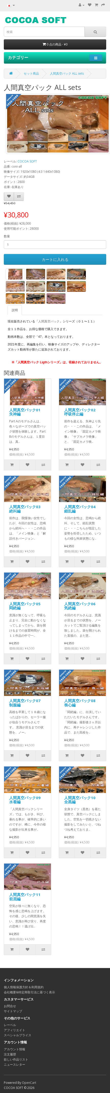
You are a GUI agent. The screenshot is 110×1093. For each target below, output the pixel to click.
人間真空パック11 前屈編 (26, 896)
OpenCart (29, 1082)
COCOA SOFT (27, 161)
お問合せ (10, 1006)
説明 (15, 310)
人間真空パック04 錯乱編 (81, 509)
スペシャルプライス (17, 1035)
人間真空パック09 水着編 (26, 800)
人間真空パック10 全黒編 (81, 800)
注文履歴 (10, 1054)
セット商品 (31, 73)
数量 (7, 236)
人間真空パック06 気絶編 (81, 606)
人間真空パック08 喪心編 (81, 702)
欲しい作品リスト (16, 1059)
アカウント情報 (14, 1049)
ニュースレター (14, 1064)
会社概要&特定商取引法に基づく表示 (29, 992)
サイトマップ (13, 1011)
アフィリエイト (14, 1030)
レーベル (10, 1025)
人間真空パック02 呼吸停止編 (81, 412)
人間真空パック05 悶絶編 (26, 606)
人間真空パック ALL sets (67, 73)
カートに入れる (55, 259)
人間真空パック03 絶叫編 (26, 509)
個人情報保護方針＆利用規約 (24, 987)
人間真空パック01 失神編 (26, 412)
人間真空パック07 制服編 (26, 702)
